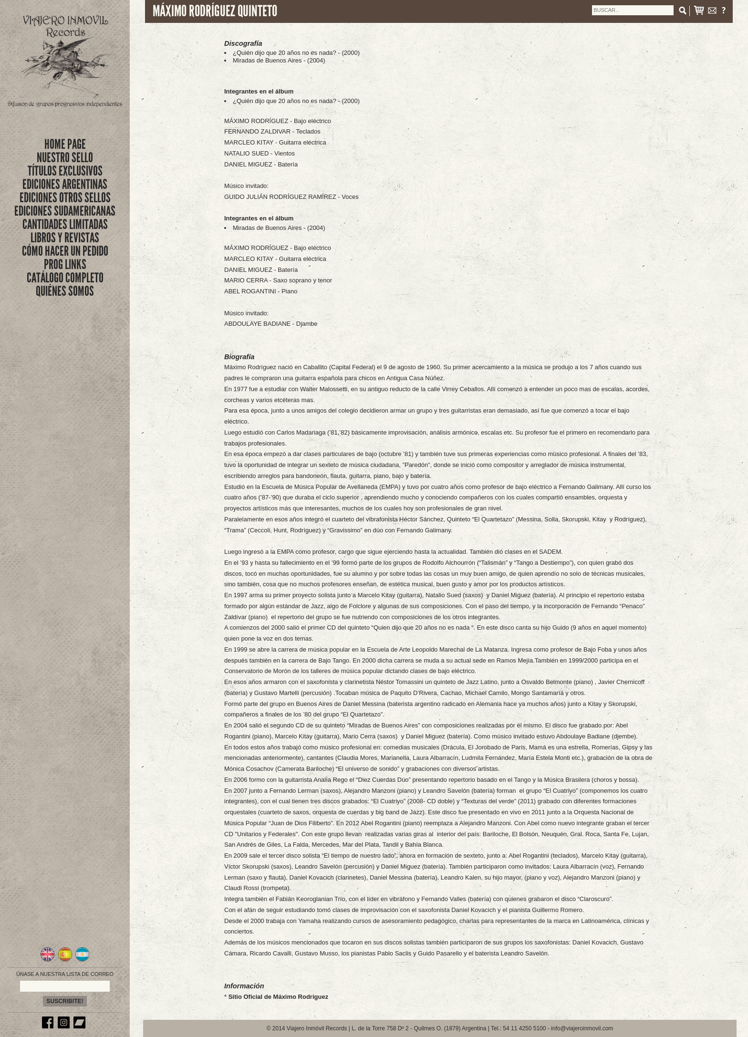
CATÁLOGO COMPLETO (65, 278)
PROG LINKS (65, 264)
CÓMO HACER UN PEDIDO (65, 251)
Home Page (65, 144)
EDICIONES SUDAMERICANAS (64, 211)
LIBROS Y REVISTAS (65, 237)
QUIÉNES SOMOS (65, 291)
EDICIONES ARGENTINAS (64, 184)
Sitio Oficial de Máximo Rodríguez (278, 996)
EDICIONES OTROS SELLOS (65, 197)
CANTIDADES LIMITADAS (65, 224)
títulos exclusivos (65, 171)
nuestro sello (65, 157)
